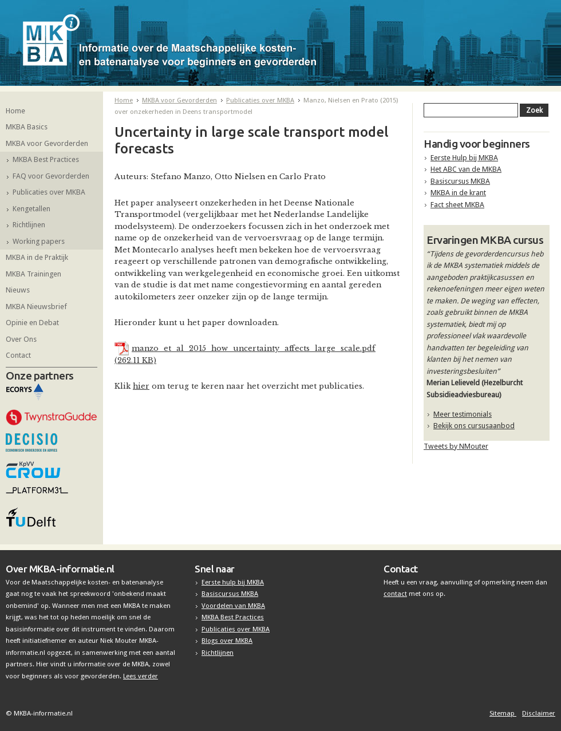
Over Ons (21, 339)
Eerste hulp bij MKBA (233, 582)
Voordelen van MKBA (233, 606)
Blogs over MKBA (227, 641)
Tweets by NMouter (456, 446)
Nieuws (18, 290)
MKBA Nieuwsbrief (36, 306)
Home (15, 110)
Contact (18, 355)
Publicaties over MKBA (49, 192)
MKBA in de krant (458, 192)
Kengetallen (31, 208)
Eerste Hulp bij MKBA (464, 157)
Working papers (39, 241)
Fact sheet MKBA (457, 204)
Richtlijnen (29, 224)
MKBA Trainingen (33, 274)
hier (141, 386)
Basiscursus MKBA (460, 181)
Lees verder (140, 676)
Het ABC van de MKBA (465, 169)
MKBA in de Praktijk (37, 257)
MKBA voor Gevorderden (47, 143)
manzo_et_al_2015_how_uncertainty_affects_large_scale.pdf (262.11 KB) (245, 354)
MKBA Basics (27, 127)
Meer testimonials (462, 414)
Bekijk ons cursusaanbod (474, 425)
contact (395, 594)
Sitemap (502, 713)
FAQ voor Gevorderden (51, 176)
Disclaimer (538, 713)
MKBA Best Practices (46, 159)
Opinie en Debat (32, 322)
